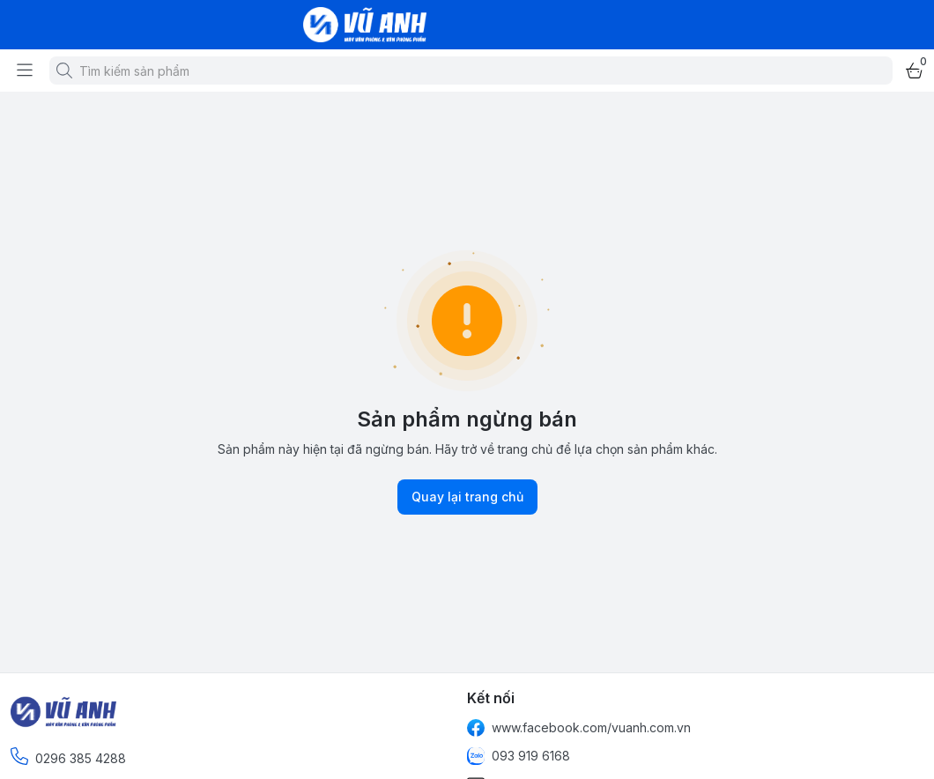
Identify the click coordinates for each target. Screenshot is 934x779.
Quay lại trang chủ (467, 497)
